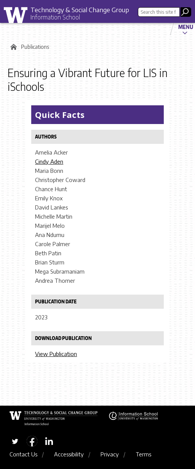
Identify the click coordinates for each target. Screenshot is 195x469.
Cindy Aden (49, 161)
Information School (55, 17)
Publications (35, 46)
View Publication (56, 353)
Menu (185, 26)
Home (12, 47)
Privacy (110, 454)
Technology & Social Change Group (79, 9)
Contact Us (23, 454)
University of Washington (18, 17)
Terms (143, 454)
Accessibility (69, 454)
